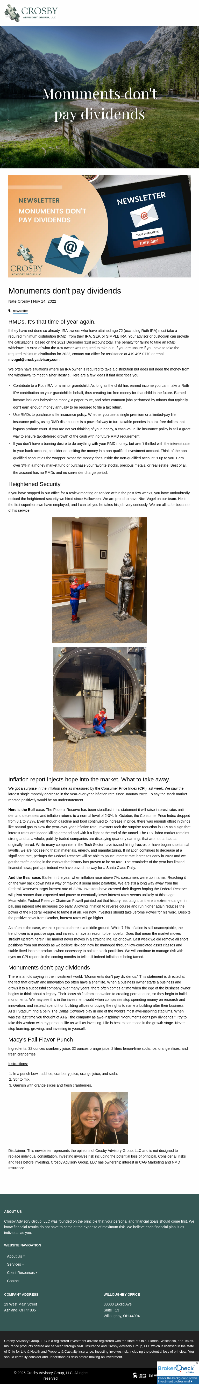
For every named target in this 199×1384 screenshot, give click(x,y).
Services (14, 1264)
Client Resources (21, 1273)
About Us (14, 1256)
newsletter (20, 311)
